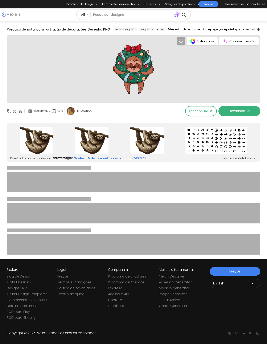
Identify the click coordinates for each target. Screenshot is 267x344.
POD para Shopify (21, 317)
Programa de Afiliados (126, 282)
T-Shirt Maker (169, 300)
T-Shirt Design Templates (27, 294)
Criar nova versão (239, 41)
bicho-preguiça (125, 29)
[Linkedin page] (257, 333)
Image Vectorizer (173, 294)
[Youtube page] (250, 333)
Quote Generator (173, 305)
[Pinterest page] (243, 333)
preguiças (146, 29)
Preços (63, 276)
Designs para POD (21, 305)
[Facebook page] (236, 333)
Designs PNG (17, 288)
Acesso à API (118, 294)
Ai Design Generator (175, 282)
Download (239, 111)
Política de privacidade (76, 288)
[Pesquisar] (132, 14)
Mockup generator (174, 288)
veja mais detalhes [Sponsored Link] (239, 158)
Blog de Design (19, 276)
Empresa (115, 288)
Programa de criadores (127, 276)
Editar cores (202, 41)
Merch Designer (171, 276)
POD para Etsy (18, 311)
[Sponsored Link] (36, 140)
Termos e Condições (74, 282)
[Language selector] (235, 283)
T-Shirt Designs (19, 282)
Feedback (116, 305)
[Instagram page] (230, 333)
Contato (115, 300)
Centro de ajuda (71, 294)
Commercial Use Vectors (27, 300)
